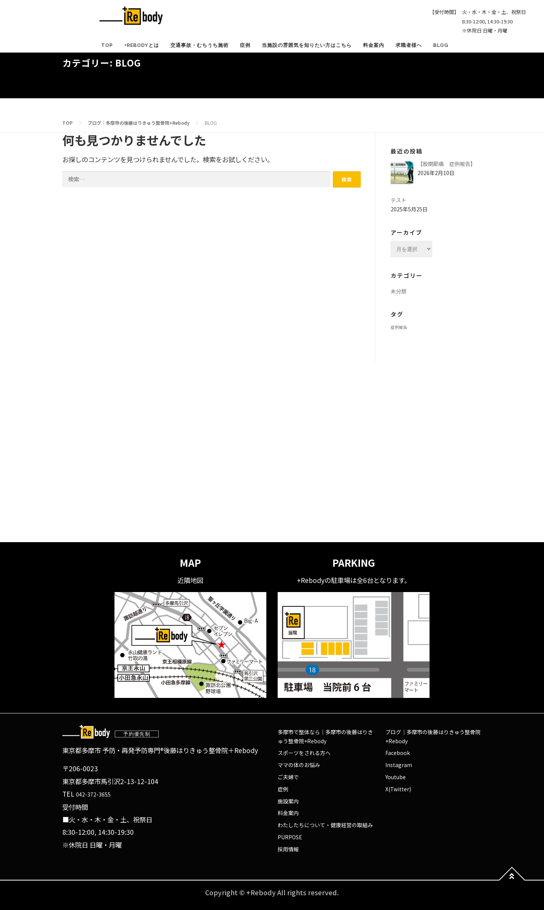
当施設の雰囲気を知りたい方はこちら (307, 45)
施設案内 (288, 801)
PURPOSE (290, 837)
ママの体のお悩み (299, 765)
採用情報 (288, 849)
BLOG (440, 45)
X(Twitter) (398, 789)
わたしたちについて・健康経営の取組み (325, 825)
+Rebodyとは (141, 45)
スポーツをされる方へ (304, 753)
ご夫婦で (288, 777)
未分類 (398, 291)
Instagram (398, 765)
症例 (245, 45)
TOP (107, 45)
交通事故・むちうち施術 (199, 45)
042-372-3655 (93, 794)
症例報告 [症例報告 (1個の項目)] (399, 327)
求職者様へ (409, 45)
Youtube (395, 777)
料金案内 (373, 45)
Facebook (397, 753)
